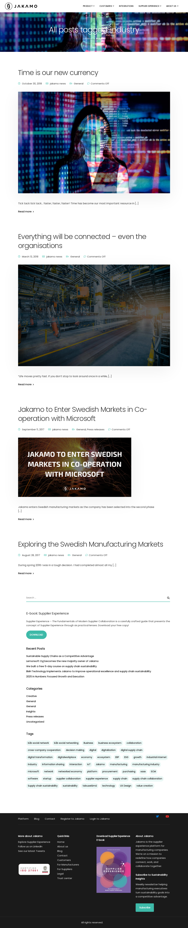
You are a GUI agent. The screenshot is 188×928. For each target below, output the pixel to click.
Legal (60, 873)
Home (60, 842)
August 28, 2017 (31, 555)
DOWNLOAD (36, 634)
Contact (50, 818)
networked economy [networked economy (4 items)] (70, 771)
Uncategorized (35, 721)
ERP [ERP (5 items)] (117, 757)
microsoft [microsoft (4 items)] (33, 771)
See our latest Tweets (31, 851)
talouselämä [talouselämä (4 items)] (90, 785)
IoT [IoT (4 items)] (89, 764)
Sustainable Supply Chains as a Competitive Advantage (60, 656)
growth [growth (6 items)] (137, 757)
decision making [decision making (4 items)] (75, 750)
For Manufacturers (68, 864)
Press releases (95, 429)
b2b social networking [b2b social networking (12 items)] (66, 743)
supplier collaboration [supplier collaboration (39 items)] (68, 778)
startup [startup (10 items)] (47, 778)
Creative (31, 696)
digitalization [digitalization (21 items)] (108, 750)
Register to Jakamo (72, 818)
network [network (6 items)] (48, 771)
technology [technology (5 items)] (108, 785)
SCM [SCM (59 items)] (153, 771)
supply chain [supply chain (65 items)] (120, 778)
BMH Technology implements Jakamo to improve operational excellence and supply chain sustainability (88, 671)
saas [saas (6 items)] (143, 771)
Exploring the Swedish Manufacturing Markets (90, 544)
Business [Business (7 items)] (88, 743)
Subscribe (144, 907)
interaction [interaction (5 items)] (76, 764)
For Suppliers (64, 869)
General (78, 83)
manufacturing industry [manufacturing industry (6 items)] (145, 764)
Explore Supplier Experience (34, 842)
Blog (36, 818)
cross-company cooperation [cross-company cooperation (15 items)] (44, 750)
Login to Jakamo (100, 818)
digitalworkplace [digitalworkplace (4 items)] (67, 757)
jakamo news (58, 83)
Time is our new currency (58, 72)
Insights (30, 711)
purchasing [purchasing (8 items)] (129, 771)
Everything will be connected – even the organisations (82, 241)
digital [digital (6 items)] (92, 750)
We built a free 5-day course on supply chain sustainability (61, 666)
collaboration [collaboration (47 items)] (134, 743)
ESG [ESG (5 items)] (126, 757)
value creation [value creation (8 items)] (144, 785)
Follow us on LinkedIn (30, 846)
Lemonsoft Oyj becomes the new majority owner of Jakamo (62, 661)
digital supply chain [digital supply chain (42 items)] (131, 750)
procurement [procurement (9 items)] (110, 771)
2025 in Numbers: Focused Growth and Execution (55, 676)
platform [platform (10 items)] (92, 771)
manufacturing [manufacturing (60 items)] (118, 764)
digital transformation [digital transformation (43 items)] (40, 757)
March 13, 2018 (30, 256)
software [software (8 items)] (33, 778)
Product (88, 6)
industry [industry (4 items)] (32, 764)
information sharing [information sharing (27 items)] (53, 764)
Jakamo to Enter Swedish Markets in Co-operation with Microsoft (82, 414)
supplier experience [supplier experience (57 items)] (97, 778)
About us (171, 6)
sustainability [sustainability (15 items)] (70, 785)
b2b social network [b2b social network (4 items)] (38, 743)
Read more (25, 211)
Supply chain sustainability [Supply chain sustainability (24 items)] (43, 785)
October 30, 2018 (32, 83)
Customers (105, 6)
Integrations (126, 6)
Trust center (64, 878)
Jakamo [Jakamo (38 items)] (100, 764)
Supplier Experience (149, 6)
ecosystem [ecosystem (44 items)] (103, 757)
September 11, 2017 (33, 429)
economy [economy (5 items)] (86, 757)
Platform (23, 818)
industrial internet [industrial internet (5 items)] (157, 757)
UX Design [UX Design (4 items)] (125, 785)
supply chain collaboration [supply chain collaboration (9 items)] (147, 778)
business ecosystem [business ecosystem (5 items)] (109, 743)
